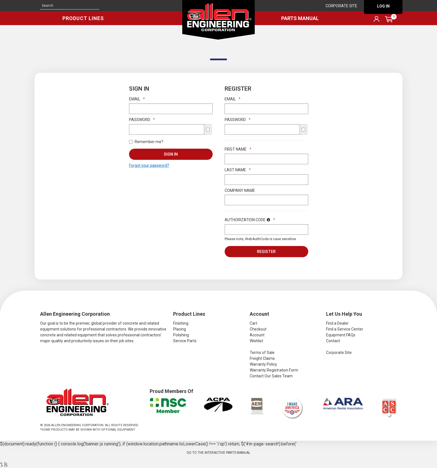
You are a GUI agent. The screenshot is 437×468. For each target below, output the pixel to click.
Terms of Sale (262, 352)
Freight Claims (262, 358)
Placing (179, 329)
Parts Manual (300, 18)
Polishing (181, 335)
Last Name (238, 170)
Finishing (180, 323)
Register (266, 251)
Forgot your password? (149, 165)
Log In (383, 6)
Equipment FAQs (340, 335)
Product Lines (83, 18)
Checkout (258, 329)
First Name (238, 149)
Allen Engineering (218, 20)
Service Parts (184, 341)
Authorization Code (250, 220)
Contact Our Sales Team (271, 376)
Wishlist (256, 341)
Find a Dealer (337, 323)
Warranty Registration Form (274, 370)
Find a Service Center (344, 329)
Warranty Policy (263, 364)
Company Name (240, 190)
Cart (253, 323)
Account (257, 335)
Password (142, 119)
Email (137, 99)
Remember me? (146, 141)
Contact (333, 341)
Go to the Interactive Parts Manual (218, 453)
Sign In (171, 154)
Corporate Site (341, 6)
